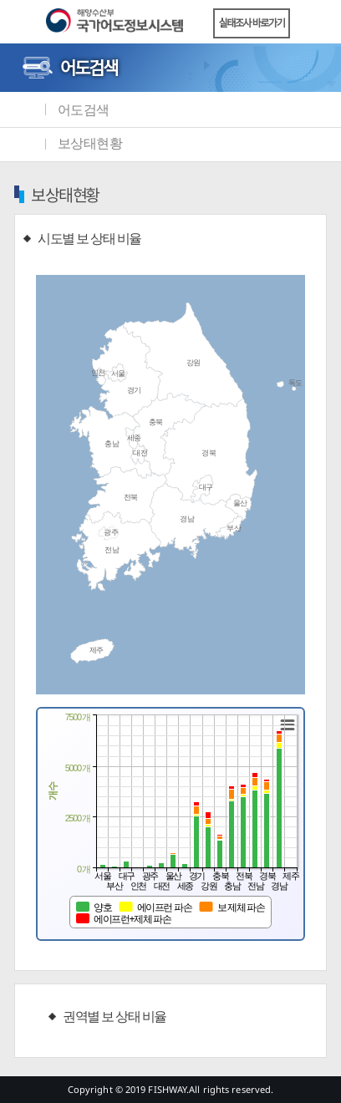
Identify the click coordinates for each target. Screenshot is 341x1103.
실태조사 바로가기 (252, 23)
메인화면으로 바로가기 (25, 109)
